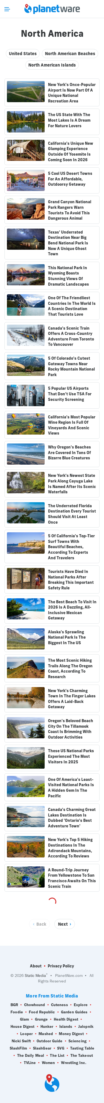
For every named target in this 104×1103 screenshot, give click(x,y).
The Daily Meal (30, 1056)
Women (48, 1063)
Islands (65, 1027)
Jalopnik (85, 1027)
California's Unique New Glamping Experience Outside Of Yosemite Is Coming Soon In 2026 (70, 151)
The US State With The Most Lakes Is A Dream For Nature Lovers (69, 120)
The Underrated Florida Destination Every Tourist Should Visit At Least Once (72, 514)
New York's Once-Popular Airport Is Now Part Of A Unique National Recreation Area (72, 93)
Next (63, 924)
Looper (26, 1034)
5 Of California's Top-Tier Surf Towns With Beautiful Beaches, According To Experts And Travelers (71, 546)
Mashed (46, 1034)
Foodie (17, 1012)
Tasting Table (82, 1048)
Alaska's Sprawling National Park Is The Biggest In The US (67, 637)
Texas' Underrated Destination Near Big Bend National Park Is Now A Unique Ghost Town (68, 243)
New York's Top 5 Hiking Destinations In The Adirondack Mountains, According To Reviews (70, 848)
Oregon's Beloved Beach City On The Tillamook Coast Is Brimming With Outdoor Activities (70, 729)
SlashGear (42, 1048)
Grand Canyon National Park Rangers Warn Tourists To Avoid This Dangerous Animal (69, 210)
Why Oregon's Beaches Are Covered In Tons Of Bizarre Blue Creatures (69, 452)
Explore (81, 1005)
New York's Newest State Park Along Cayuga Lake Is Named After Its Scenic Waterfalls (72, 483)
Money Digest (71, 1034)
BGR (14, 1005)
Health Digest (66, 1019)
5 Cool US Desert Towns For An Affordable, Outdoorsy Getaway (70, 179)
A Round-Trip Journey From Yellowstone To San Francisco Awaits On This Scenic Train (72, 878)
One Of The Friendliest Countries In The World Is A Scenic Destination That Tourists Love (72, 306)
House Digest (22, 1027)
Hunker (47, 1027)
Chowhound (34, 1005)
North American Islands (52, 65)
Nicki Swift (21, 1041)
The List (57, 1056)
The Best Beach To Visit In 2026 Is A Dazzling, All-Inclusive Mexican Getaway (72, 610)
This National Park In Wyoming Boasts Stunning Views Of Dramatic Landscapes (68, 276)
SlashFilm (18, 1048)
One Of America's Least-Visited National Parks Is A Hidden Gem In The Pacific (71, 787)
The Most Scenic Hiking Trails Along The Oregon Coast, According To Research (70, 668)
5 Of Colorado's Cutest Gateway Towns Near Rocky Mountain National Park (71, 366)
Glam (24, 1019)
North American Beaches (70, 53)
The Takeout (81, 1056)
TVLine (30, 1063)
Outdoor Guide (49, 1041)
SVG (60, 1048)
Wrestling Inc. (73, 1063)
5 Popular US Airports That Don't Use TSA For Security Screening (70, 394)
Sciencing (78, 1041)
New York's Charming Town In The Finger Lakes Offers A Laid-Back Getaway (72, 699)
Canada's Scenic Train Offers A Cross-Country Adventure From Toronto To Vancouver (71, 336)
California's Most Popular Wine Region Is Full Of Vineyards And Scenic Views (71, 425)
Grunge (41, 1019)
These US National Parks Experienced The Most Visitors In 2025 (71, 756)
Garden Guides (74, 1012)
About (36, 966)
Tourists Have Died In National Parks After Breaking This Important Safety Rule (71, 579)
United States (23, 53)
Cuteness (59, 1005)
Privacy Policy (61, 966)
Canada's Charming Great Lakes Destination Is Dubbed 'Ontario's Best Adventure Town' (72, 818)
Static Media (35, 975)
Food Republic (42, 1012)
